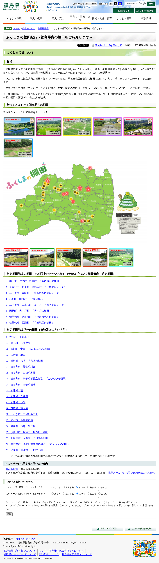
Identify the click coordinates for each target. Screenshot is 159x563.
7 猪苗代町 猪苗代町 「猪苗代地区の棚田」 (32, 316)
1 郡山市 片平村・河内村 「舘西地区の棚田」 (33, 281)
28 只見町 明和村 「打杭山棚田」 (27, 450)
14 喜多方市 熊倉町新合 (20, 366)
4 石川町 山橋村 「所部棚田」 (25, 299)
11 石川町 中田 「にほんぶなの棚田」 (29, 348)
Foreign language (68, 7)
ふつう (82, 487)
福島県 (11, 6)
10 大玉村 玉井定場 (18, 343)
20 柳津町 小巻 (15, 402)
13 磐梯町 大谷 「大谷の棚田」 (25, 360)
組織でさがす (123, 10)
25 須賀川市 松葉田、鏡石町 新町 (27, 432)
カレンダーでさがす (145, 10)
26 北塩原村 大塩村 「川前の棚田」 (28, 438)
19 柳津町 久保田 (17, 396)
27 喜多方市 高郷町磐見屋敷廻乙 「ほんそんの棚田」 (38, 444)
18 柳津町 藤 (14, 390)
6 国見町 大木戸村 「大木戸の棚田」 (29, 310)
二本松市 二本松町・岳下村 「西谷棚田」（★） (36, 304)
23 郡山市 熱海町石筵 (19, 420)
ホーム (16, 28)
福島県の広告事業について (77, 554)
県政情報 (146, 18)
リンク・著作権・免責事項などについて (61, 550)
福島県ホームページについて (20, 554)
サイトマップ (68, 10)
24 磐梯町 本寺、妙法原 (20, 426)
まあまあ (69, 487)
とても (57, 487)
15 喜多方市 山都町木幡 (20, 372)
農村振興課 (43, 28)
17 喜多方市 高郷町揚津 (20, 384)
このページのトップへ (140, 528)
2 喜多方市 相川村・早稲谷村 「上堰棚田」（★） (36, 287)
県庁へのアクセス (25, 539)
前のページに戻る (107, 528)
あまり (93, 487)
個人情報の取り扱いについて (20, 550)
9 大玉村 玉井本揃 (17, 336)
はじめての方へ (68, 4)
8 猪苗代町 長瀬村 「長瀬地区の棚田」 (30, 322)
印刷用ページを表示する (108, 45)
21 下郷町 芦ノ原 (17, 408)
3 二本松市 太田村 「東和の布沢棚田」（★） (33, 293)
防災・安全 (58, 18)
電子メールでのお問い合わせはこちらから (131, 472)
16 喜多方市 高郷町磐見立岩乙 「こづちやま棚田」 (37, 378)
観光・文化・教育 (102, 18)
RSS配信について (49, 554)
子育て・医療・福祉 (80, 18)
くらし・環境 (14, 18)
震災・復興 (36, 18)
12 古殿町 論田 (15, 354)
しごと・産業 (124, 18)
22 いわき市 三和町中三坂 (22, 414)
